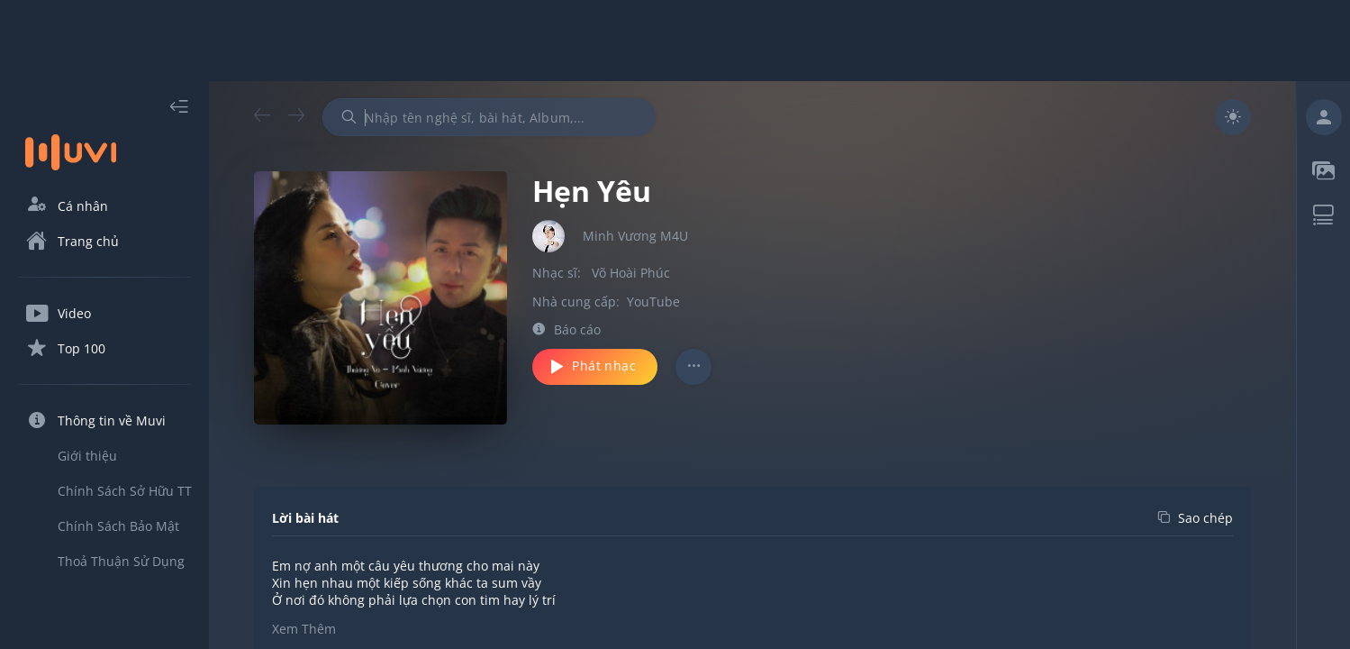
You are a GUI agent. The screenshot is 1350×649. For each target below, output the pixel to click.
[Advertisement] (675, 40)
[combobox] (489, 117)
